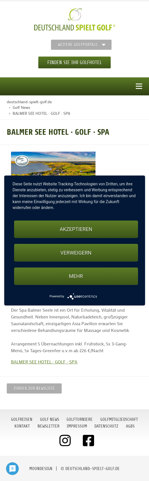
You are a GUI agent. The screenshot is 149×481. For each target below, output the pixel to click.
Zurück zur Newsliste (34, 388)
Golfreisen (21, 419)
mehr (76, 276)
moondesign (40, 468)
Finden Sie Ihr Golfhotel (74, 62)
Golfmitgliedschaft (119, 419)
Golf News (49, 419)
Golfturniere (79, 419)
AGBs (130, 426)
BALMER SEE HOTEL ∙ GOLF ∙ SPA (44, 362)
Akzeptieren (76, 229)
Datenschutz (106, 426)
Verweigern (75, 253)
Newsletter (48, 426)
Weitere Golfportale (78, 44)
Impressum (77, 426)
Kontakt (22, 426)
